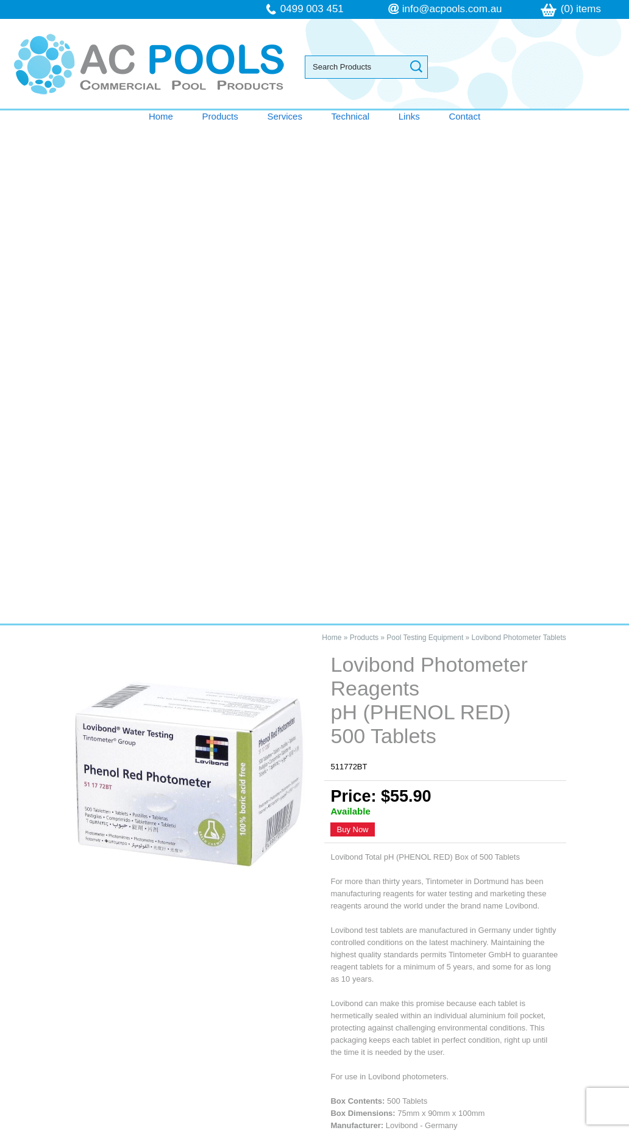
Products (220, 116)
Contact (464, 116)
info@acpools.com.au (452, 9)
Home (161, 116)
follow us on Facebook (481, 1045)
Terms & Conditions (65, 1020)
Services (284, 116)
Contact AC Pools (314, 745)
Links (409, 116)
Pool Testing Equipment (424, 137)
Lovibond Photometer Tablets (519, 137)
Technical (351, 116)
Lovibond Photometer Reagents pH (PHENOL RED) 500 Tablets (149, 815)
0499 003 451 (312, 9)
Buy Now (352, 329)
